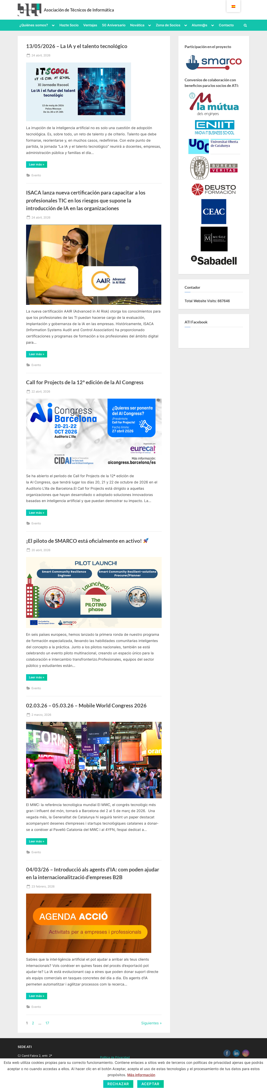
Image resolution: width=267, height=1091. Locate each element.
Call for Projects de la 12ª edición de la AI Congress (85, 382)
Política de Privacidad (115, 1057)
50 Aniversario (114, 25)
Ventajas (90, 25)
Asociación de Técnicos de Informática (79, 9)
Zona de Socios (168, 25)
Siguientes (150, 1023)
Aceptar (150, 1084)
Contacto (226, 25)
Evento (36, 175)
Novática (137, 25)
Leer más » (38, 165)
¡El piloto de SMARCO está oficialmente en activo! (87, 541)
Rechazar (118, 1084)
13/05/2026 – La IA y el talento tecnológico (76, 46)
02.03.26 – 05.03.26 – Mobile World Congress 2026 (86, 705)
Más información (141, 1075)
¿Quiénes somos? (33, 25)
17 (47, 1023)
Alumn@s (199, 25)
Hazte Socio (69, 25)
